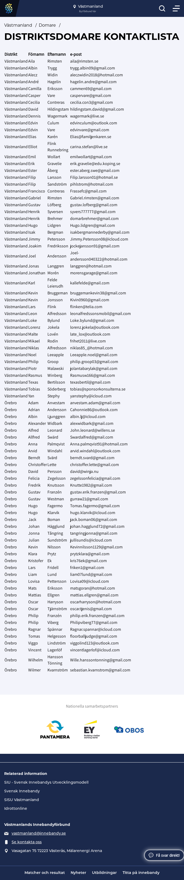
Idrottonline (15, 808)
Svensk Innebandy (22, 791)
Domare (47, 25)
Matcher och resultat (45, 873)
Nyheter (78, 873)
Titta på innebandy (141, 873)
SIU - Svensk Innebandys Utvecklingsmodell (46, 782)
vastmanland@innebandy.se (39, 833)
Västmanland (18, 25)
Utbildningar (104, 873)
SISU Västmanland (21, 799)
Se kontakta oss (27, 842)
